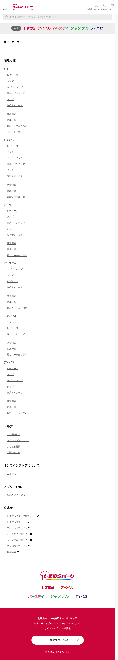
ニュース (11, 473)
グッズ (10, 99)
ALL (16, 28)
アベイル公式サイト (17, 528)
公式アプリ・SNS (16, 495)
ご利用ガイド (13, 434)
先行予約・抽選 (15, 105)
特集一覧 (11, 120)
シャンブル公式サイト (18, 540)
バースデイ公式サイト (18, 534)
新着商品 (11, 114)
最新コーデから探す (17, 126)
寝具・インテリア (16, 93)
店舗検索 (11, 552)
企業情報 (66, 628)
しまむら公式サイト (17, 522)
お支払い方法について (18, 440)
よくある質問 (13, 446)
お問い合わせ (13, 452)
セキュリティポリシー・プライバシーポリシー (57, 623)
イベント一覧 (13, 132)
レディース (12, 75)
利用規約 (42, 618)
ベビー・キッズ (15, 87)
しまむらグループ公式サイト (21, 516)
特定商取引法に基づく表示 (64, 618)
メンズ (10, 81)
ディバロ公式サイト (17, 546)
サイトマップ (51, 628)
